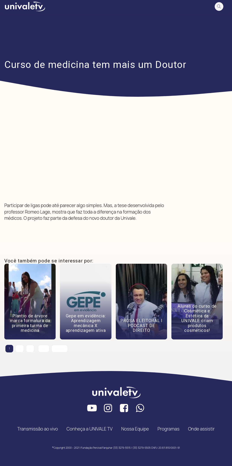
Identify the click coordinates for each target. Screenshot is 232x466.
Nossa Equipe (135, 429)
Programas (168, 429)
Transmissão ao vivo (37, 429)
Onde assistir (201, 429)
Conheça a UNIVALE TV (89, 429)
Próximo (59, 348)
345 (44, 348)
